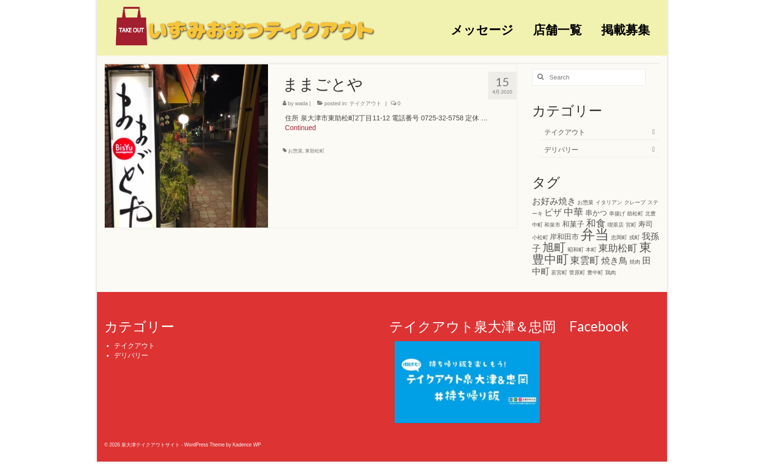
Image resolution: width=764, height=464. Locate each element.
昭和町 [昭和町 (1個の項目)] (576, 249)
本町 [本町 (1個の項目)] (591, 249)
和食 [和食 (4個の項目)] (596, 223)
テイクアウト (365, 103)
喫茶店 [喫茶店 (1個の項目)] (616, 225)
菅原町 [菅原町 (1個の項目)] (577, 272)
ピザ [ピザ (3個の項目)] (553, 212)
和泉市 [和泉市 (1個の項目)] (552, 225)
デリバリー (561, 150)
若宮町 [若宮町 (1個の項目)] (559, 272)
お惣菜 (295, 151)
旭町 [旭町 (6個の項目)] (554, 247)
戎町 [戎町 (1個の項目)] (634, 237)
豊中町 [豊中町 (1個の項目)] (595, 272)
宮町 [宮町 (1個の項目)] (631, 225)
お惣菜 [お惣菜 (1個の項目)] (585, 202)
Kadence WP (246, 444)
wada (301, 103)
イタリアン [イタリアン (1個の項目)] (608, 202)
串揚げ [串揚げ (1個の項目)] (617, 213)
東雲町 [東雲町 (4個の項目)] (584, 260)
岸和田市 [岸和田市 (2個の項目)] (564, 236)
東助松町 (315, 151)
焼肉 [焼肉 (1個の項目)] (635, 262)
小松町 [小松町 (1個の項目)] (540, 237)
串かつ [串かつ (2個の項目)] (596, 213)
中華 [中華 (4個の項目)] (573, 212)
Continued (300, 128)
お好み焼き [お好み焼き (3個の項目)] (554, 201)
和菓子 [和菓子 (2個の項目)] (573, 224)
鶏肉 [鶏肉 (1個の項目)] (610, 272)
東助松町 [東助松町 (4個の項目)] (617, 248)
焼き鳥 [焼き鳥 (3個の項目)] (614, 261)
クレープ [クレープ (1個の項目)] (635, 202)
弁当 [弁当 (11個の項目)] (595, 234)
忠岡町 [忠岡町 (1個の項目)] (619, 237)
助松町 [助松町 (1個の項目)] (635, 213)
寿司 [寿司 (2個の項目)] (645, 224)
